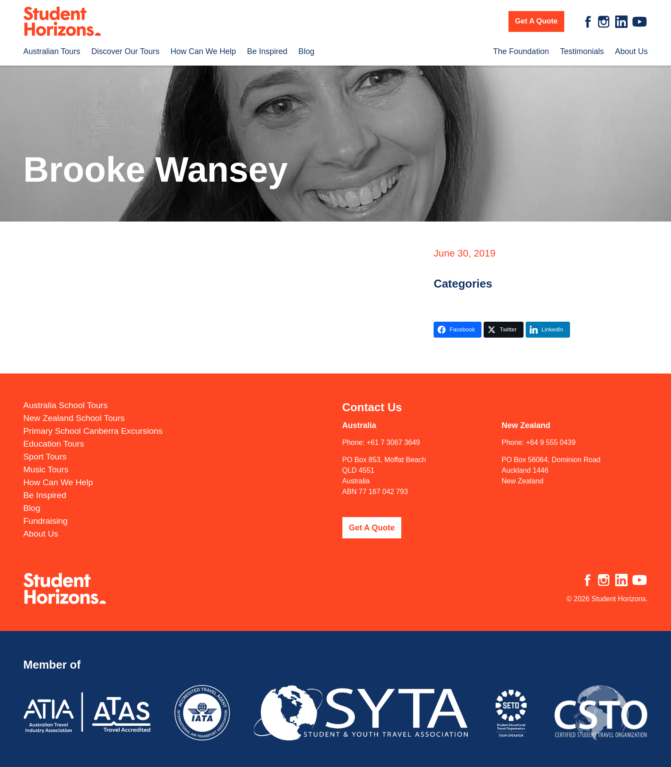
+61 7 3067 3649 (393, 433)
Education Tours (53, 435)
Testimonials (582, 51)
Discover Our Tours (125, 51)
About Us (631, 51)
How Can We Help (203, 51)
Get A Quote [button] (536, 21)
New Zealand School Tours (74, 409)
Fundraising (45, 512)
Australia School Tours (65, 396)
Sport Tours (45, 448)
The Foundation (521, 51)
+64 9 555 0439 (551, 433)
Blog (306, 51)
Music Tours (46, 461)
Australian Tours (52, 51)
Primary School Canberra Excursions (93, 422)
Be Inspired (267, 51)
